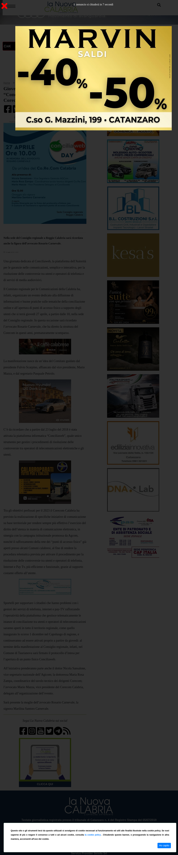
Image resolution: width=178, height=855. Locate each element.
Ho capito (164, 845)
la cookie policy (93, 835)
